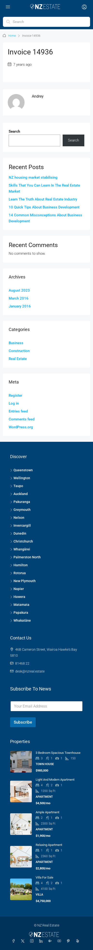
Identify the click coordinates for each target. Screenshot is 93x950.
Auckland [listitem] (19, 494)
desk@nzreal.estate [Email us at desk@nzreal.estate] (30, 671)
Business (16, 343)
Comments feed (21, 419)
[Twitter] (23, 941)
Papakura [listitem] (19, 612)
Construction (19, 351)
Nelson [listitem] (17, 517)
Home (12, 35)
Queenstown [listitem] (21, 470)
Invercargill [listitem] (20, 525)
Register (15, 395)
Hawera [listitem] (17, 597)
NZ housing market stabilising (33, 177)
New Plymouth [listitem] (23, 581)
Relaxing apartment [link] (49, 845)
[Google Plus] (51, 941)
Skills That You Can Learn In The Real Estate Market (44, 188)
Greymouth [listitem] (20, 510)
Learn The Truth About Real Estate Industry (43, 199)
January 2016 (20, 306)
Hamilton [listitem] (19, 565)
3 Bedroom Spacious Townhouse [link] (58, 753)
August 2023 (19, 290)
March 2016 (18, 298)
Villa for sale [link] (44, 877)
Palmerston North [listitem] (25, 557)
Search (14, 131)
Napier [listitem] (17, 589)
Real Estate (18, 359)
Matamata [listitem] (19, 605)
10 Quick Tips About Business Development (44, 207)
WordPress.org (21, 427)
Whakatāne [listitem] (20, 620)
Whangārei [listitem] (20, 549)
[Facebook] (14, 941)
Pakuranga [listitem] (20, 502)
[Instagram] (32, 941)
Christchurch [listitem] (21, 541)
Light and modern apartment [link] (55, 779)
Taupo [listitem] (16, 486)
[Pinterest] (69, 941)
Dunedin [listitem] (18, 533)
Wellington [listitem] (20, 478)
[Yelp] (78, 941)
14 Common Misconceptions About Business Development (45, 218)
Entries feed (18, 411)
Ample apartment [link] (47, 812)
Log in (14, 403)
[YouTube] (60, 941)
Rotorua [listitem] (18, 573)
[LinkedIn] (42, 941)
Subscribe (23, 722)
